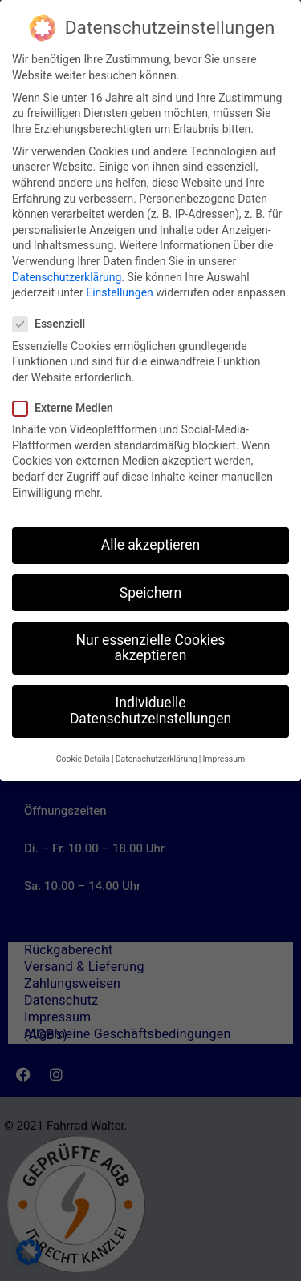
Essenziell (54, 322)
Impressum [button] (223, 757)
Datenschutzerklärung (66, 274)
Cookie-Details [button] (83, 757)
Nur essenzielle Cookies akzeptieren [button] (151, 646)
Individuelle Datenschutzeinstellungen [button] (150, 709)
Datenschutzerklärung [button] (156, 757)
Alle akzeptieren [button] (151, 543)
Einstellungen (119, 290)
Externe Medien (68, 406)
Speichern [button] (150, 590)
